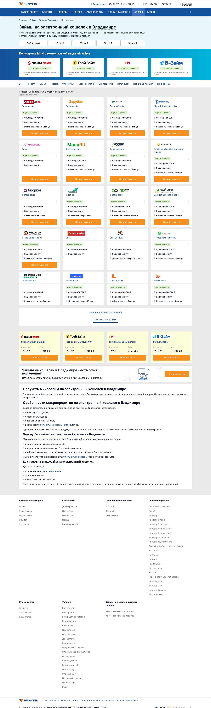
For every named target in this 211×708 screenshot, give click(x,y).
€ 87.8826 (166, 4)
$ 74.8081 (154, 4)
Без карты (154, 550)
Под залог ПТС (69, 634)
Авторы (120, 700)
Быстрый (110, 506)
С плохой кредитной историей (76, 651)
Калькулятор (68, 608)
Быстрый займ (117, 106)
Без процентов (106, 83)
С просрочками (69, 673)
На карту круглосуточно (160, 541)
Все (20, 83)
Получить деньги (39, 133)
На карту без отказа (158, 524)
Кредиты (47, 12)
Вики (75, 700)
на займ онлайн (52, 471)
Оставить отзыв (177, 374)
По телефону (68, 682)
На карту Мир (155, 585)
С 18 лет (23, 519)
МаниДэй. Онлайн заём (165, 106)
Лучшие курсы (98, 4)
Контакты (66, 700)
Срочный (110, 511)
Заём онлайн (72, 280)
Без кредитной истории (73, 616)
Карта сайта (132, 700)
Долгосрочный (69, 506)
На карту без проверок (160, 533)
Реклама (54, 700)
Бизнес (22, 506)
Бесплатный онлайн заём (166, 194)
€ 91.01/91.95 (127, 4)
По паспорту (68, 669)
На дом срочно (156, 568)
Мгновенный (112, 515)
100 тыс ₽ (132, 43)
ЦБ (145, 4)
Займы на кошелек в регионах (120, 611)
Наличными (123, 83)
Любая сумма (33, 43)
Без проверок (68, 643)
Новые (54, 83)
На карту (31, 83)
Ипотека (77, 12)
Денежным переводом (159, 506)
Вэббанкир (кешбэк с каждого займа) (168, 150)
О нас (44, 700)
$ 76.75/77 (114, 4)
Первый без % (68, 630)
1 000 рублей (25, 612)
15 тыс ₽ (60, 43)
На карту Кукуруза (158, 590)
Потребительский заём (165, 237)
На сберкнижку (156, 594)
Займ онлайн (28, 106)
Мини (65, 687)
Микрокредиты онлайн (73, 647)
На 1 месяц (67, 511)
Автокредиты (94, 12)
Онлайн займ (116, 280)
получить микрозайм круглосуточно (59, 424)
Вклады (62, 12)
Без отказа (67, 625)
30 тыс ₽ (84, 43)
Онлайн (43, 83)
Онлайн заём (116, 194)
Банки (151, 12)
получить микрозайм (76, 456)
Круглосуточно (69, 660)
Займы (138, 12)
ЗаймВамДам (116, 237)
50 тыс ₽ (108, 43)
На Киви (153, 559)
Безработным (25, 515)
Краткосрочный (70, 524)
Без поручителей (87, 83)
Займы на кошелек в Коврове (120, 615)
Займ (24, 149)
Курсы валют (29, 12)
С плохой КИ (68, 83)
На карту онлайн (157, 519)
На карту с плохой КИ (159, 537)
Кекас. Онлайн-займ (32, 237)
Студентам (24, 524)
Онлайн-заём (28, 194)
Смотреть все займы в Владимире (105, 312)
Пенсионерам (163, 83)
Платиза (70, 194)
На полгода (67, 515)
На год (65, 519)
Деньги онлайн (73, 149)
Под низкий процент (143, 83)
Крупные (23, 608)
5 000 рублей (25, 616)
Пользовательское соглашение (97, 700)
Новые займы (69, 656)
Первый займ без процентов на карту (167, 546)
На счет (152, 572)
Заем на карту (29, 280)
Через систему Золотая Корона (164, 576)
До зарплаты (68, 638)
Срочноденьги (117, 149)
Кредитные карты (119, 12)
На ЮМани (154, 555)
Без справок (68, 612)
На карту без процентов (160, 528)
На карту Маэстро (157, 581)
